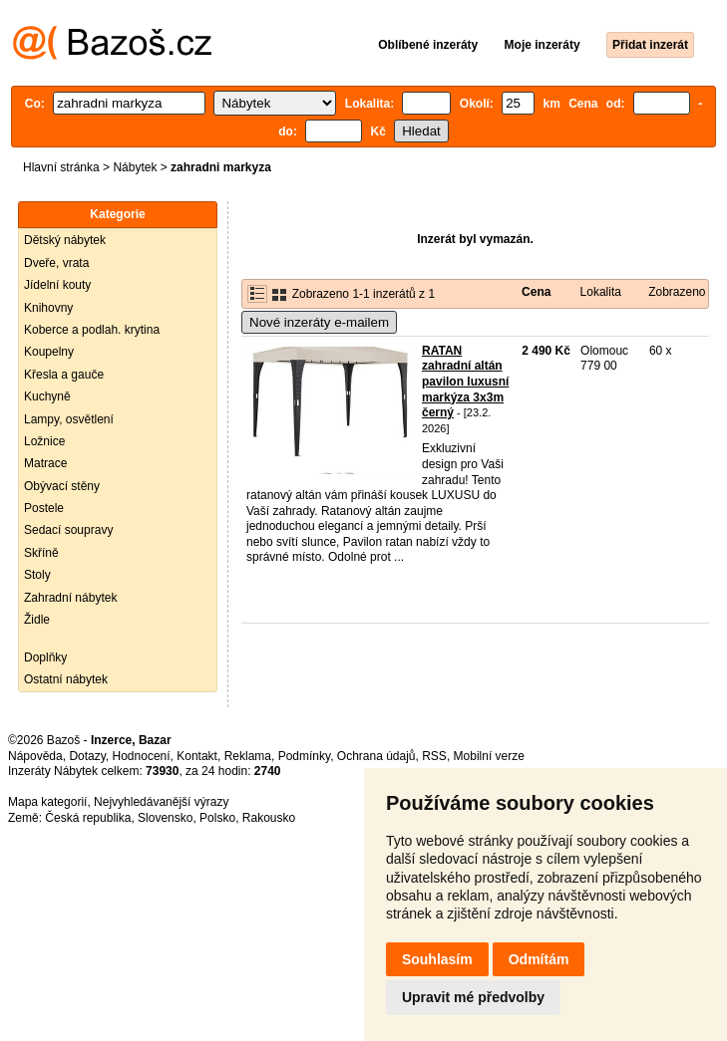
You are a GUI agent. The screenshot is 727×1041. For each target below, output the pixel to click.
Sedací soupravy (68, 530)
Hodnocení (142, 756)
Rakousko (268, 818)
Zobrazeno (676, 292)
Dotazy (87, 756)
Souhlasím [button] (437, 959)
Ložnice (44, 441)
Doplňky (45, 657)
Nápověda (35, 756)
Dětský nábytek (65, 240)
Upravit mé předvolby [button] (473, 997)
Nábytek (135, 167)
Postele (44, 508)
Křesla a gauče (64, 375)
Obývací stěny (62, 486)
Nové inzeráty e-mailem (319, 322)
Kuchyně (47, 396)
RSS (434, 756)
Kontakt (197, 756)
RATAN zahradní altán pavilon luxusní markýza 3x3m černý (465, 381)
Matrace (45, 463)
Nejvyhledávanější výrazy (161, 802)
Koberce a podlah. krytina (92, 330)
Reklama (247, 756)
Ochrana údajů (376, 756)
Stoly (37, 575)
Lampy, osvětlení (69, 419)
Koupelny (49, 352)
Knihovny (48, 308)
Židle (37, 620)
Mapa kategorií (47, 802)
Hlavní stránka (61, 167)
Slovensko (165, 818)
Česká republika (88, 818)
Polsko (217, 818)
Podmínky (304, 756)
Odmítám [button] (539, 959)
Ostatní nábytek (66, 679)
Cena (536, 292)
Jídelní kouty (57, 285)
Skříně (41, 553)
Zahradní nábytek (70, 598)
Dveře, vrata (56, 263)
